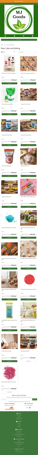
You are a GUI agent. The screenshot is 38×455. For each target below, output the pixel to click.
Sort (14, 51)
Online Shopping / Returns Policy (19, 434)
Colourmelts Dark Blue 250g (7, 135)
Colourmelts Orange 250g (6, 165)
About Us (19, 423)
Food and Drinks (19, 444)
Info (2, 81)
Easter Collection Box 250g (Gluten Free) (28, 196)
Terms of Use (19, 431)
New (19, 445)
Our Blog (19, 425)
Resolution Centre (19, 418)
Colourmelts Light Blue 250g (26, 135)
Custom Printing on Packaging (19, 442)
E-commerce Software (18, 451)
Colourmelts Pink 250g (25, 165)
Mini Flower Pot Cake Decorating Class (9, 73)
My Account (19, 415)
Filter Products (19, 39)
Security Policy (19, 436)
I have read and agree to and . (19, 401)
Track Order (19, 417)
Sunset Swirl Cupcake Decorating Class (28, 73)
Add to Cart (9, 83)
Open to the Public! (19, 1)
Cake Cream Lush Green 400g (7, 104)
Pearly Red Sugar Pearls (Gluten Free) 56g (28, 289)
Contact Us (19, 426)
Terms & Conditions (20, 401)
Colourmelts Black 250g (25, 351)
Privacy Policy (27, 401)
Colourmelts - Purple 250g (25, 104)
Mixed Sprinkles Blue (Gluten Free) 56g (9, 227)
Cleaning (19, 440)
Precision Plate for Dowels (6, 351)
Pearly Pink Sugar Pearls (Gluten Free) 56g (28, 258)
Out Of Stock (28, 361)
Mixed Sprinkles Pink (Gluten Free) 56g (9, 381)
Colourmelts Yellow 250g (6, 196)
